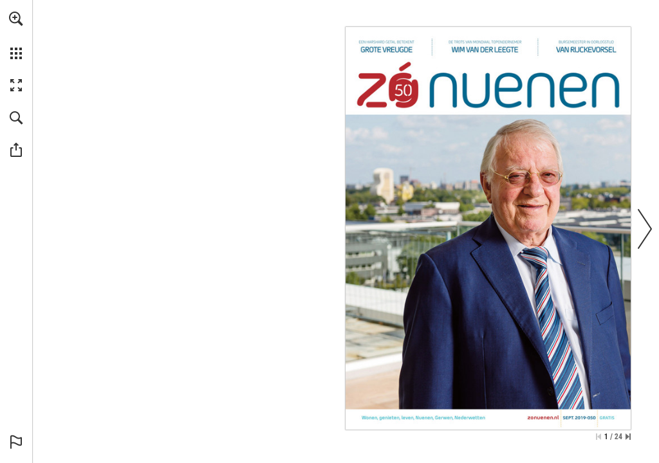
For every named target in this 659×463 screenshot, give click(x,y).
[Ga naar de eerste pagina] (598, 436)
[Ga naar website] (543, 417)
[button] (16, 19)
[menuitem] (16, 35)
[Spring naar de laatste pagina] (628, 436)
